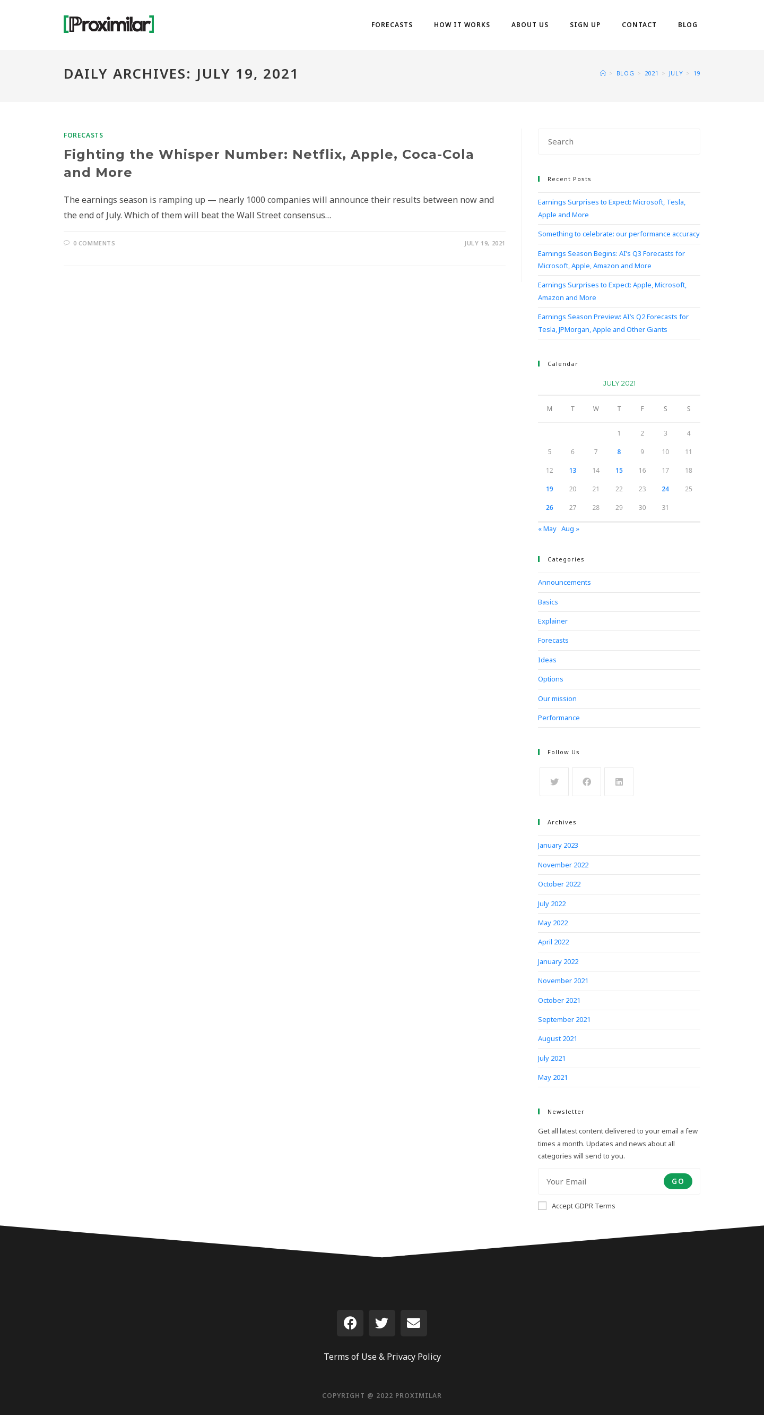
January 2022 (558, 961)
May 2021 (553, 1077)
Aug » (570, 528)
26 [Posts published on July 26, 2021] (549, 507)
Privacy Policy (414, 1356)
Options (550, 679)
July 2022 (552, 903)
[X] (554, 781)
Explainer (553, 621)
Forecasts (83, 135)
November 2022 (563, 865)
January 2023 (558, 845)
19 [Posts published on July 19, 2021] (549, 488)
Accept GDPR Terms (576, 1206)
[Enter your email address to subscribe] (619, 1181)
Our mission (557, 698)
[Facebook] (586, 781)
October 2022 (559, 884)
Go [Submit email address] (678, 1181)
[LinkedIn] (618, 781)
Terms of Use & (354, 1356)
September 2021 (564, 1019)
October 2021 (559, 1000)
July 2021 (552, 1058)
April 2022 (553, 942)
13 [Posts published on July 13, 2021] (573, 470)
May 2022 (553, 922)
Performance (559, 717)
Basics (548, 602)
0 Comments (94, 243)
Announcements (564, 582)
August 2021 (557, 1038)
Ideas (547, 659)
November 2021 (563, 980)
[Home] (603, 73)
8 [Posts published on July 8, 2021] (619, 451)
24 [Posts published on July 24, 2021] (666, 488)
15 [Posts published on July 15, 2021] (619, 470)
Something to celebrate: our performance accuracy (619, 233)
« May (547, 528)
